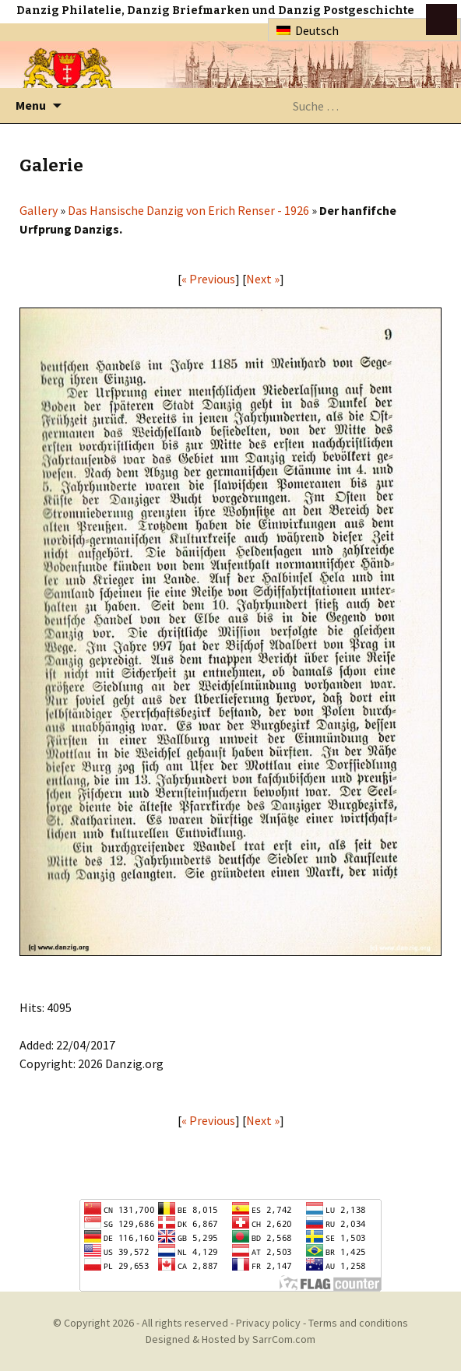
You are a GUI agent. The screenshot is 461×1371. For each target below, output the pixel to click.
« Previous (208, 279)
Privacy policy (268, 1323)
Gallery (38, 210)
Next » (263, 279)
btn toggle (441, 19)
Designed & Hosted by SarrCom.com (230, 1339)
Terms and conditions (358, 1323)
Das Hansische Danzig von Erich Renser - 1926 (188, 210)
